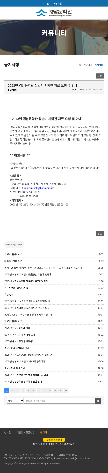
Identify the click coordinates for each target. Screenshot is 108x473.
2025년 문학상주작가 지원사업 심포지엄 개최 (26, 281)
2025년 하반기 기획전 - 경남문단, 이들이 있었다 (27, 274)
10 (55, 390)
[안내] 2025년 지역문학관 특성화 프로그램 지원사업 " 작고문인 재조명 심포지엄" (43, 267)
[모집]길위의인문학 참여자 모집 (19, 334)
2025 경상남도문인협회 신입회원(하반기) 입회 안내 (29, 354)
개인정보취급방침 (25, 432)
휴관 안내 (9, 294)
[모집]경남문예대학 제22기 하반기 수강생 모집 (26, 307)
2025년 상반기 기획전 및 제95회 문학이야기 (25, 361)
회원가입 (57, 3)
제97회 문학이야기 (13, 261)
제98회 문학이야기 (13, 254)
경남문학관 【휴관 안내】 (16, 287)
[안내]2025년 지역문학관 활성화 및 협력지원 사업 (28, 314)
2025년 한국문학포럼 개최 (17, 328)
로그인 (45, 3)
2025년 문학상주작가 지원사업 (19, 341)
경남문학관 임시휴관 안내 (16, 348)
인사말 (7, 432)
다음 (60, 390)
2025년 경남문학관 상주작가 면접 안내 (23, 381)
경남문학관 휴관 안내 (14, 368)
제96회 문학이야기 (13, 321)
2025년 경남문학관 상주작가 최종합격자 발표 (26, 374)
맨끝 (66, 390)
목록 (99, 76)
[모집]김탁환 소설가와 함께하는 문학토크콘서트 (27, 301)
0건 (75, 89)
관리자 (43, 432)
